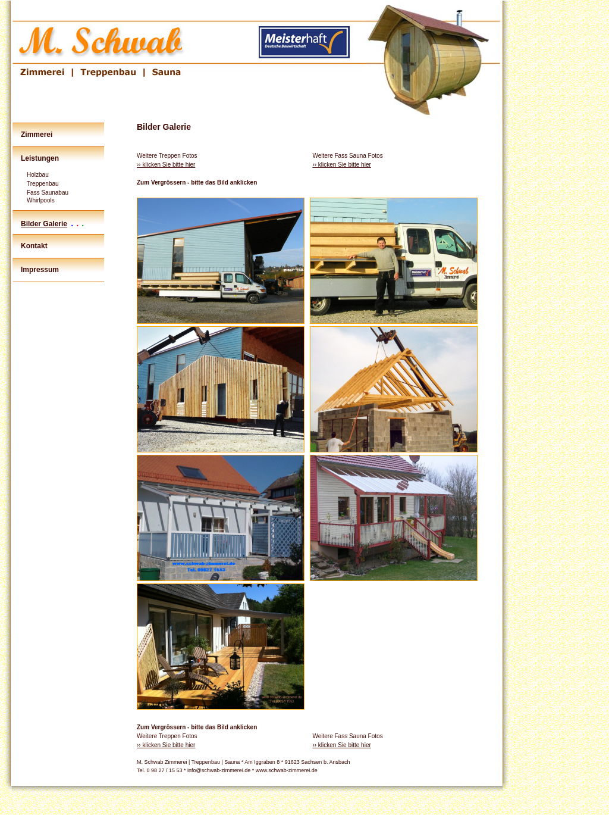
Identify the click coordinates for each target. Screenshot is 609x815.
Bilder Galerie (44, 224)
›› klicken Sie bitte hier (166, 164)
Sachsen (311, 762)
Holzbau (38, 174)
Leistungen (40, 158)
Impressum (40, 270)
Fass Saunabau (47, 192)
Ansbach (339, 762)
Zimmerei (36, 134)
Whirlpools (41, 200)
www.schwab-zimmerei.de (287, 770)
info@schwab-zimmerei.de (218, 770)
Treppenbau (43, 183)
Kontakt (34, 246)
